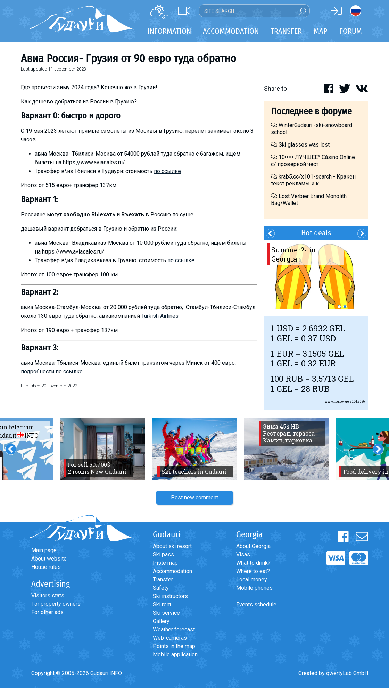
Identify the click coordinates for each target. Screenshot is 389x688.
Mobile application (175, 654)
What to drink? (253, 562)
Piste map (165, 562)
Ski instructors (170, 596)
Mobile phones (254, 588)
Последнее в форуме (311, 111)
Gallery (161, 621)
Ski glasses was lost (300, 144)
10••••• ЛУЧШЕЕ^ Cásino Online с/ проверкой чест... (313, 160)
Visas (243, 554)
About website (49, 558)
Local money (251, 579)
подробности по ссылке (53, 371)
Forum (350, 31)
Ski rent (162, 604)
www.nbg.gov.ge (337, 401)
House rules (46, 567)
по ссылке (167, 171)
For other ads (47, 612)
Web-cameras (170, 638)
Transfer (163, 579)
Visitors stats (47, 595)
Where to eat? (253, 571)
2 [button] (345, 306)
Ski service (166, 613)
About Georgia (253, 546)
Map (321, 31)
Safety (161, 588)
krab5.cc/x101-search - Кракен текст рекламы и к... (313, 180)
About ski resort (172, 546)
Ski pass (163, 554)
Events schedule (256, 604)
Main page (44, 550)
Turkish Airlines (160, 316)
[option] (316, 274)
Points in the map (174, 646)
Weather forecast (174, 629)
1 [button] (339, 306)
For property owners (56, 603)
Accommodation (172, 571)
